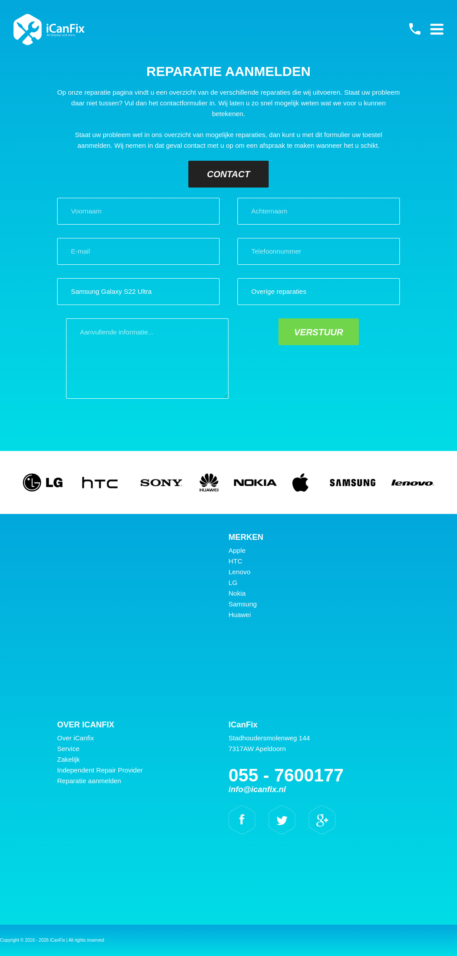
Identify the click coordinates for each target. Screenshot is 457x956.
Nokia (236, 593)
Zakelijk (68, 759)
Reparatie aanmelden (89, 781)
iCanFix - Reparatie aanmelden (49, 29)
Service (68, 748)
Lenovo (239, 572)
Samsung (242, 604)
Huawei (239, 614)
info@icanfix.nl (257, 789)
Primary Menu (437, 29)
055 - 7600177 (414, 29)
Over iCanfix (75, 738)
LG (232, 582)
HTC (235, 561)
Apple (236, 550)
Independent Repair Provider (100, 770)
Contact (228, 174)
